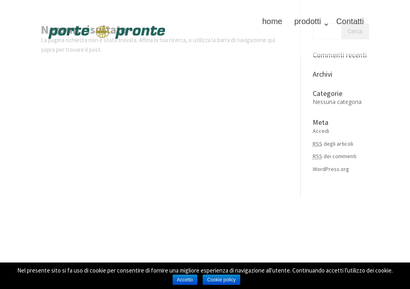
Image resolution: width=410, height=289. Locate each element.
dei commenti (334, 156)
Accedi (321, 130)
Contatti (350, 21)
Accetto (185, 280)
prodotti (307, 21)
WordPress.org (331, 169)
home (272, 21)
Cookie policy (221, 280)
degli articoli (333, 143)
